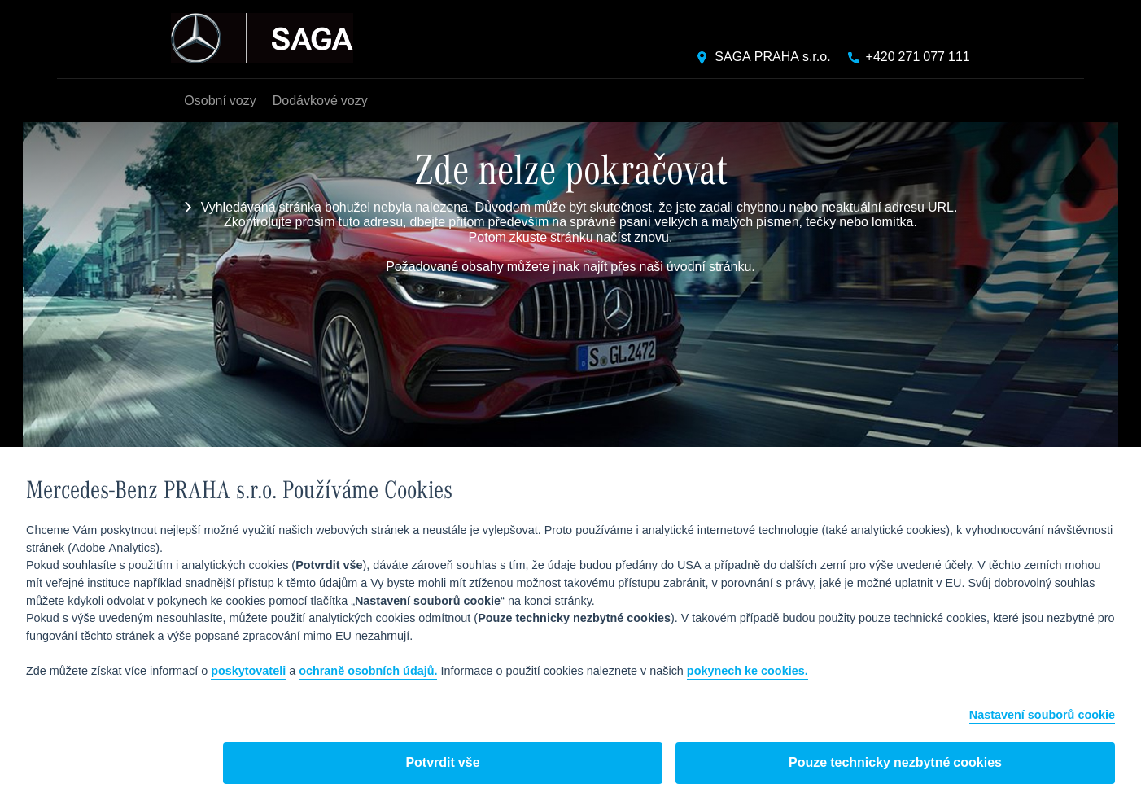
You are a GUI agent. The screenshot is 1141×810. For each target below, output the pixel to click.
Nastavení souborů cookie (1042, 716)
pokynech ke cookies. (747, 671)
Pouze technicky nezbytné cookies (895, 763)
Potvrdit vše (442, 763)
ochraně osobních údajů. (368, 671)
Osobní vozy (220, 101)
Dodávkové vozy (320, 101)
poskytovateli (248, 671)
